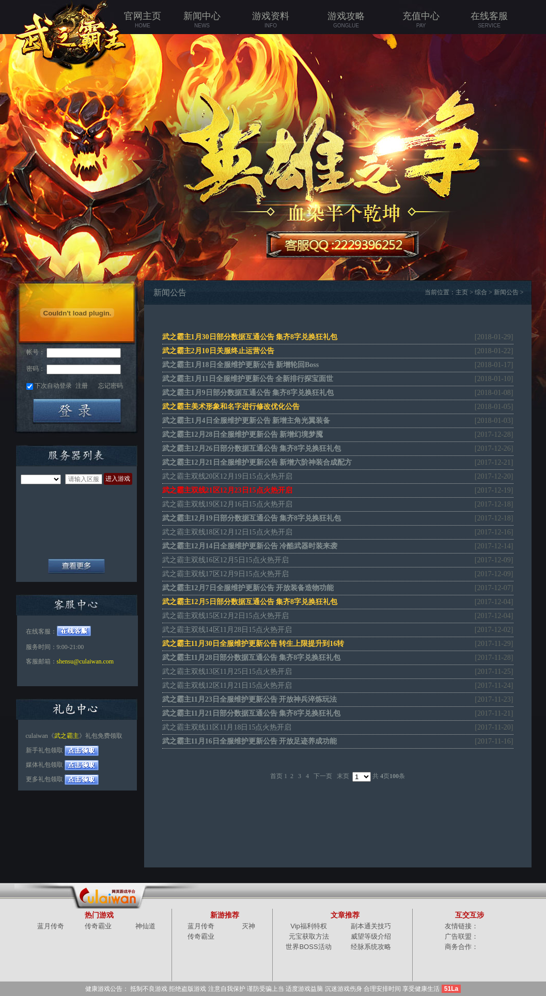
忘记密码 (110, 385)
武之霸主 (66, 735)
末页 (343, 776)
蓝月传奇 (50, 926)
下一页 (323, 776)
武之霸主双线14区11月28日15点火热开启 (227, 630)
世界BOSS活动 (308, 947)
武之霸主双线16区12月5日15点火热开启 (225, 560)
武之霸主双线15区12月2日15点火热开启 (225, 616)
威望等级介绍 (371, 936)
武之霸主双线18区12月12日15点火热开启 (227, 532)
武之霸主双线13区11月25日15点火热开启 (227, 671)
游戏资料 (271, 20)
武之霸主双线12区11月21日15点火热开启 (227, 685)
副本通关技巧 (371, 926)
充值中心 (421, 20)
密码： (35, 368)
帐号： (35, 352)
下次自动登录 (53, 385)
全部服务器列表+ (76, 566)
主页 (462, 292)
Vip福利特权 (308, 926)
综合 (481, 292)
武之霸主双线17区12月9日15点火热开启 (225, 574)
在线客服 (489, 20)
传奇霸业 (98, 926)
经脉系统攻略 (371, 947)
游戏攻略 (346, 20)
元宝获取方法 (309, 936)
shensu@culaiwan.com (85, 661)
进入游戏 (117, 478)
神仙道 (145, 926)
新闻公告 (506, 292)
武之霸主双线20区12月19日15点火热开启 (227, 476)
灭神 (248, 926)
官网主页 (143, 20)
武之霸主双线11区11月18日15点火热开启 (227, 727)
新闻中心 (202, 20)
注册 (81, 385)
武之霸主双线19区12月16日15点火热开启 (227, 504)
